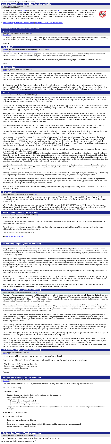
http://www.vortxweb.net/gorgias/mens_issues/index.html (24, 51)
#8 (36, 292)
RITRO (60, 10)
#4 (35, 94)
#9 (28, 352)
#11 (35, 435)
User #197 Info (7, 70)
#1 (30, 33)
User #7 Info (6, 353)
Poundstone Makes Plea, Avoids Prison (49, 23)
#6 (37, 214)
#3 (30, 69)
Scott (9, 6)
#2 (48, 49)
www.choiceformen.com (14, 236)
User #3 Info (6, 51)
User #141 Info (7, 34)
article (23, 10)
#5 (35, 194)
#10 (29, 379)
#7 (36, 246)
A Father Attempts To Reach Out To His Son (18, 23)
